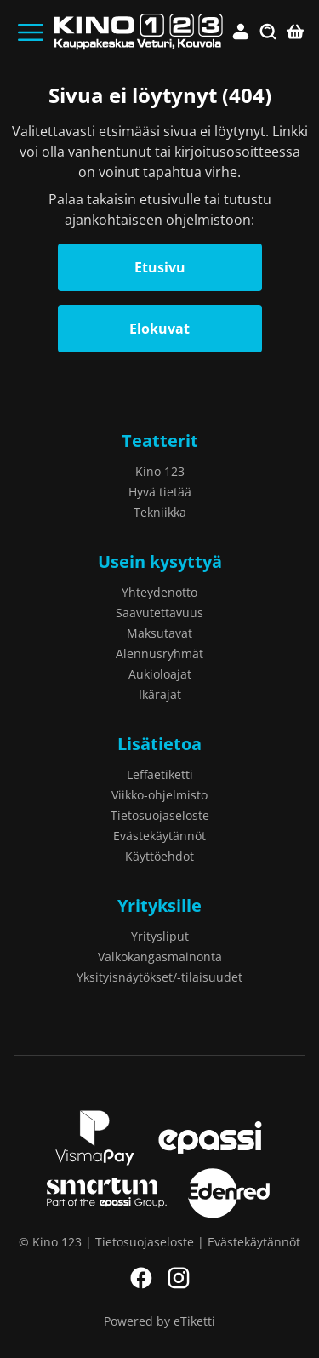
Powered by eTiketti (159, 1321)
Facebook (141, 1278)
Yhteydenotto (159, 592)
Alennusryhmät (159, 653)
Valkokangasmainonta (160, 956)
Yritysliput (160, 936)
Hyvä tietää (159, 492)
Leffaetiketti (160, 774)
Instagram (178, 1278)
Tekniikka (160, 512)
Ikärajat (160, 694)
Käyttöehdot (159, 856)
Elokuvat (159, 328)
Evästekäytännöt (159, 836)
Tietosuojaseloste (160, 815)
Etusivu (159, 267)
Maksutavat (159, 633)
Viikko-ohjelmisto (159, 795)
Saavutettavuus (159, 613)
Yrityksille (159, 905)
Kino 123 (160, 471)
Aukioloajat (159, 674)
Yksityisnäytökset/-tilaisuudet (159, 977)
